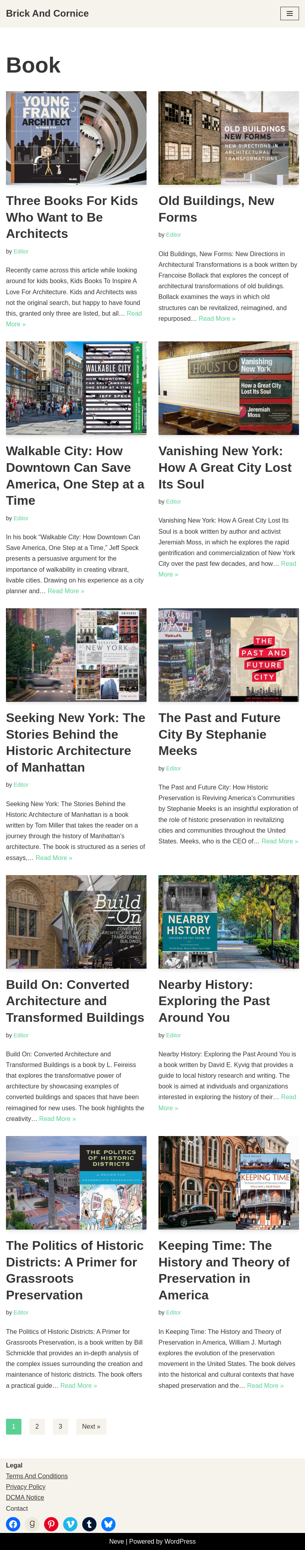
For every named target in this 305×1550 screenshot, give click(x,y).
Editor (21, 251)
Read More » (217, 318)
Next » (91, 1426)
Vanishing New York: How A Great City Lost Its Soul (224, 467)
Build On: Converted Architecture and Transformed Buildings (75, 1001)
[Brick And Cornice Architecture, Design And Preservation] (47, 14)
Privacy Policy (26, 1486)
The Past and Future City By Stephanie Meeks (219, 734)
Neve (116, 1541)
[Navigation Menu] (289, 13)
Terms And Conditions (37, 1476)
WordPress (180, 1541)
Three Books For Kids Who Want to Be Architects (72, 217)
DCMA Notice (25, 1497)
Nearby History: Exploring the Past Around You (214, 1001)
